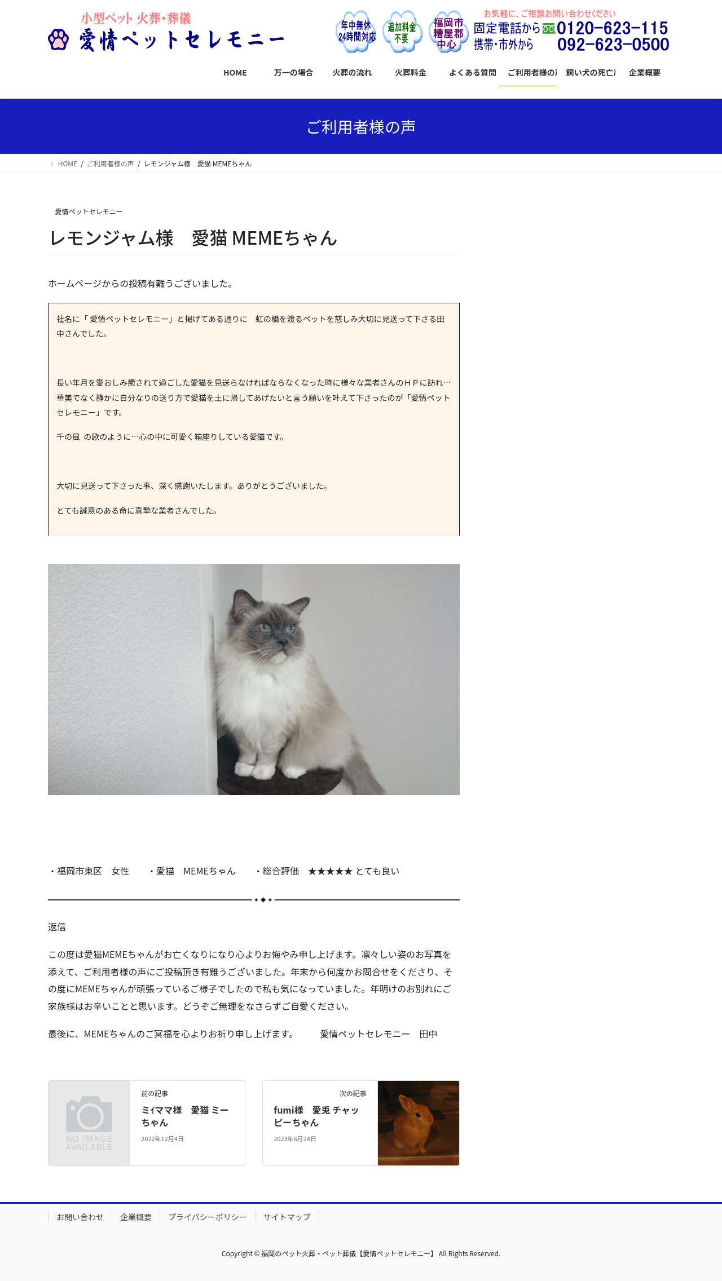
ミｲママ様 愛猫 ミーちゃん (185, 1116)
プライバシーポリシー (207, 1216)
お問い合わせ (80, 1216)
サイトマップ (287, 1216)
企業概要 (136, 1216)
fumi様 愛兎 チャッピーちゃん (316, 1116)
